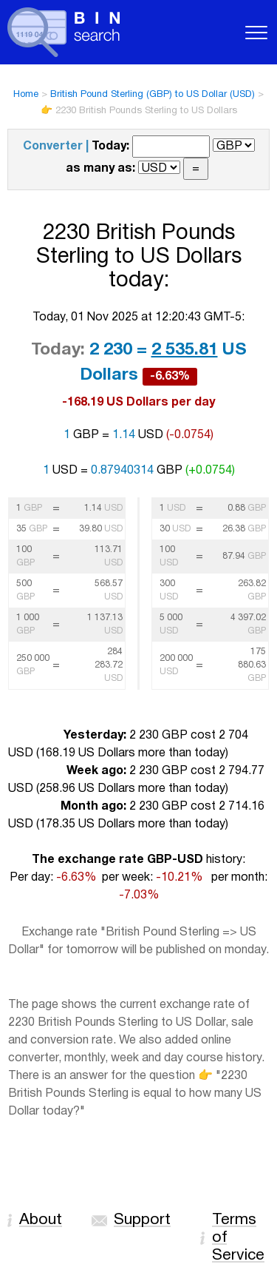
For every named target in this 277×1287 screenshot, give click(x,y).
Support (142, 1220)
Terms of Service (238, 1238)
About (40, 1220)
